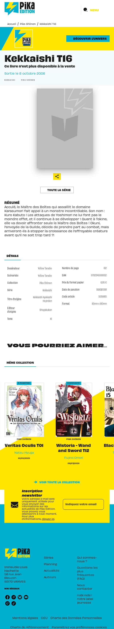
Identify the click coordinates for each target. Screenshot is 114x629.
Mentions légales (25, 617)
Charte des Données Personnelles (76, 617)
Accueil (11, 23)
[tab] (12, 255)
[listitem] (7, 597)
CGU (44, 617)
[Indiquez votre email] (79, 504)
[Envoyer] (99, 504)
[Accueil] (19, 8)
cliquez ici (48, 518)
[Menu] (95, 9)
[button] (88, 38)
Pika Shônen (28, 23)
